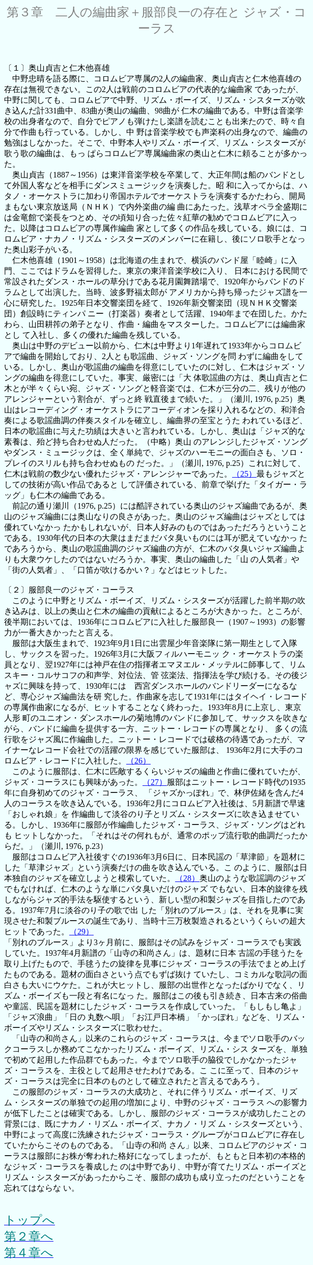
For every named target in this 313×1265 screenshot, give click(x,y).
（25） (244, 473)
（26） (138, 760)
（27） (155, 782)
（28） (187, 878)
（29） (81, 931)
